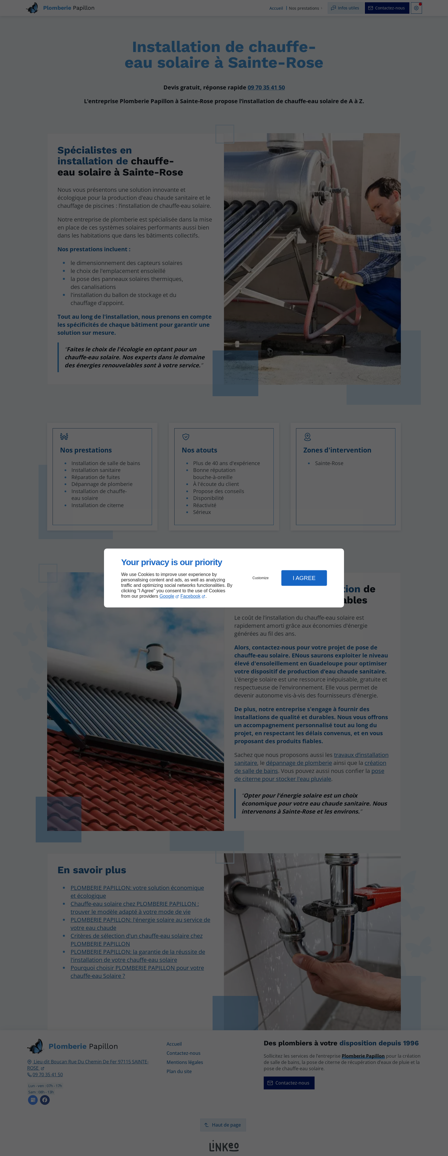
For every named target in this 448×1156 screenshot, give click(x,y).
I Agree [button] (304, 578)
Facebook (191, 596)
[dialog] (224, 578)
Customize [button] (261, 578)
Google (166, 596)
